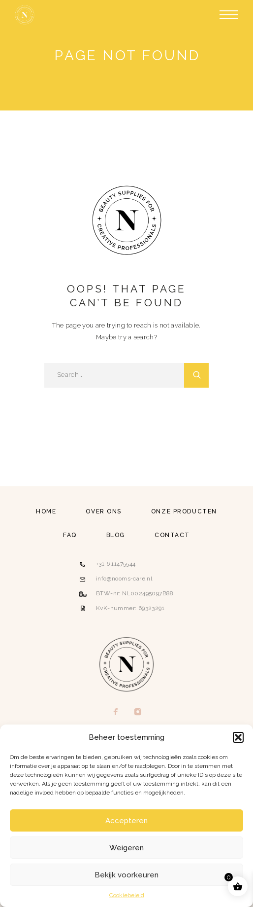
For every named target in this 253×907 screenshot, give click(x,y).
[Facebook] (115, 712)
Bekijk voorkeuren (126, 875)
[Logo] (24, 15)
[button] (238, 737)
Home (46, 511)
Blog (115, 535)
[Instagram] (137, 712)
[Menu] (229, 15)
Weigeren (126, 847)
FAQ (70, 535)
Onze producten (184, 511)
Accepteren (126, 820)
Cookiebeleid (126, 895)
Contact (172, 535)
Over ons (103, 511)
